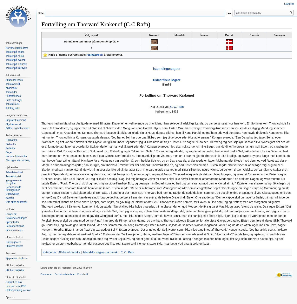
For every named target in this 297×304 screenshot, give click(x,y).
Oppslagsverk (13, 242)
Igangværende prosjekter (13, 182)
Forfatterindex (13, 96)
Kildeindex (11, 88)
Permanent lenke (15, 226)
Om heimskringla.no (64, 274)
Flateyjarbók (94, 54)
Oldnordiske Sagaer (166, 80)
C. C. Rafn (177, 106)
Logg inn (289, 3)
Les (229, 13)
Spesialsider (12, 222)
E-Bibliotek (11, 140)
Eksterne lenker (14, 246)
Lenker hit (11, 214)
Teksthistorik (12, 104)
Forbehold (82, 274)
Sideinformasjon (14, 230)
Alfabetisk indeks (69, 252)
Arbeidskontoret (14, 172)
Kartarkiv (10, 148)
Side (41, 13)
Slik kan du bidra (15, 270)
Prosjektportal (13, 176)
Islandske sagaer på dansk (100, 252)
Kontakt (10, 198)
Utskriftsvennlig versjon (18, 290)
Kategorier (49, 252)
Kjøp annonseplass (16, 258)
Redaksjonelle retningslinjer (13, 188)
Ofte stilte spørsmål (16, 202)
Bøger (9, 152)
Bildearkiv (11, 144)
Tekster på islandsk (16, 64)
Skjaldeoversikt (14, 124)
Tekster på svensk (15, 60)
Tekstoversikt (13, 84)
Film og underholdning (18, 160)
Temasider (11, 92)
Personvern (46, 274)
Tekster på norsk (15, 56)
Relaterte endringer (16, 218)
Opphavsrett (12, 193)
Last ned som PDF (16, 286)
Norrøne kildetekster (17, 48)
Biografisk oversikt (16, 120)
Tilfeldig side (12, 108)
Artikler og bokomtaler (18, 128)
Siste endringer (14, 100)
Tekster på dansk (15, 51)
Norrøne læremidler (16, 156)
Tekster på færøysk (16, 68)
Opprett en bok (14, 282)
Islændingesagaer (166, 69)
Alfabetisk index (14, 80)
